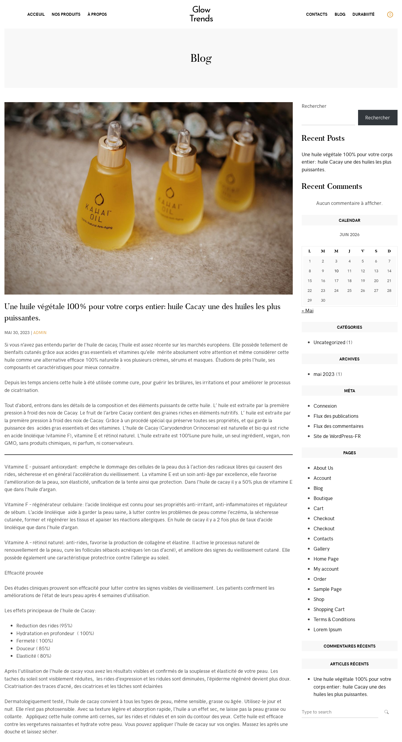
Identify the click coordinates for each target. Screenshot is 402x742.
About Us (323, 467)
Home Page (326, 558)
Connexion (325, 405)
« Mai (308, 310)
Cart (319, 508)
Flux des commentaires (338, 425)
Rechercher (314, 105)
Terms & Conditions (334, 619)
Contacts (323, 538)
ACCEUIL (36, 14)
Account (322, 477)
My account (326, 568)
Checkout (324, 518)
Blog (340, 14)
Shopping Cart (329, 609)
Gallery (322, 548)
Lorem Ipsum (328, 629)
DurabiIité (363, 14)
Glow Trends (201, 15)
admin (40, 332)
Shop (319, 598)
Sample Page (328, 588)
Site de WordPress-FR (337, 435)
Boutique (323, 497)
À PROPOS (97, 14)
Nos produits (66, 14)
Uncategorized (329, 342)
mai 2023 (324, 373)
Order (320, 578)
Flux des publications (336, 415)
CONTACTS (316, 14)
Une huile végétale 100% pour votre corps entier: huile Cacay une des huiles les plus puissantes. (347, 162)
